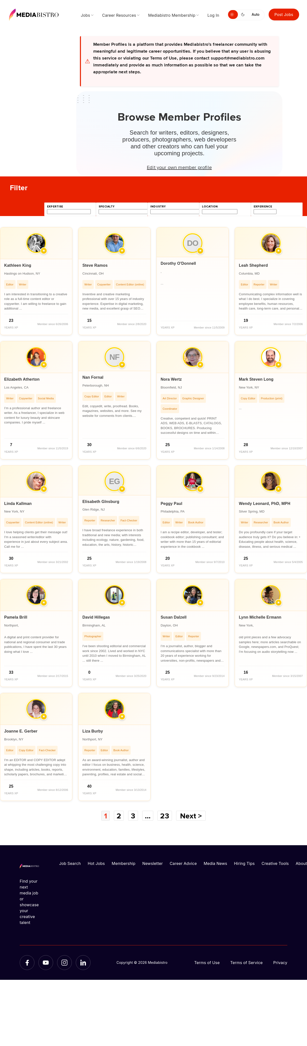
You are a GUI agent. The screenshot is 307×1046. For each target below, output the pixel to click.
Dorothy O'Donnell (178, 263)
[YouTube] (45, 962)
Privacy (280, 962)
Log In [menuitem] (213, 15)
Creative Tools (275, 863)
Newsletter (152, 863)
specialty (107, 206)
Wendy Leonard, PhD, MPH (264, 503)
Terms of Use (207, 962)
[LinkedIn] (83, 962)
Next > (191, 815)
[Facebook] (27, 962)
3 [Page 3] (133, 815)
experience (263, 206)
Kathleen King (17, 265)
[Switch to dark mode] (244, 14)
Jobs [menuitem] (85, 15)
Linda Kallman (18, 503)
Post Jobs (284, 14)
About (301, 863)
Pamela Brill (15, 617)
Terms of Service (246, 962)
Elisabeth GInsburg (100, 502)
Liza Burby (92, 731)
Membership (123, 863)
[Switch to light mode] (233, 14)
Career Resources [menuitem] (119, 15)
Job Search (70, 863)
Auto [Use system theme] (255, 14)
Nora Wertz (171, 379)
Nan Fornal (92, 377)
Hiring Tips (244, 863)
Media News (215, 863)
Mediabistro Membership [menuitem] (171, 15)
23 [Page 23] (164, 815)
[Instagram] (64, 962)
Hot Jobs (96, 863)
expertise (55, 206)
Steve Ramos (94, 265)
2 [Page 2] (119, 815)
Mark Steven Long (256, 379)
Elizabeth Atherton (22, 379)
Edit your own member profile (179, 167)
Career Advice (183, 863)
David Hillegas (96, 617)
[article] (36, 281)
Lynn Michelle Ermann (260, 617)
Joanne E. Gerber (20, 731)
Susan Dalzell (174, 617)
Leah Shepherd (253, 265)
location (210, 206)
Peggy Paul (171, 503)
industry (158, 206)
